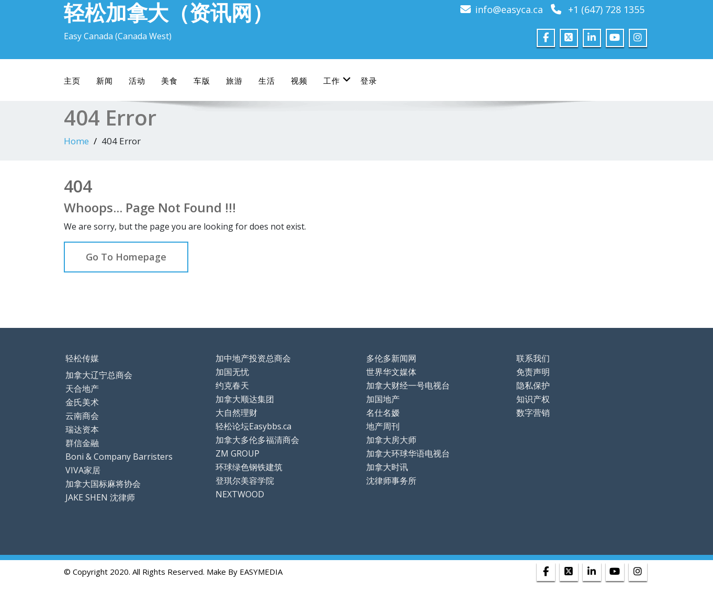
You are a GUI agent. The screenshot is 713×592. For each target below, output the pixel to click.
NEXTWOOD (240, 494)
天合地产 (82, 388)
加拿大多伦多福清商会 (257, 440)
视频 (299, 80)
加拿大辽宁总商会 (98, 375)
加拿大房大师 (391, 440)
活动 (137, 80)
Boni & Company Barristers (119, 456)
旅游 (234, 80)
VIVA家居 (82, 470)
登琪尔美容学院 (245, 480)
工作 (337, 80)
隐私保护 (533, 385)
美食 (169, 80)
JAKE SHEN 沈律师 (100, 497)
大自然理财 (236, 412)
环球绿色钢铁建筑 (249, 467)
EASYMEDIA (261, 571)
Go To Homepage (126, 257)
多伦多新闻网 (391, 358)
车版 (202, 80)
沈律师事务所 (391, 480)
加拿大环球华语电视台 (408, 453)
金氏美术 (82, 402)
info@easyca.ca (509, 9)
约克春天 (232, 385)
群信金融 (82, 443)
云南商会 (82, 416)
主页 (72, 80)
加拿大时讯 (387, 467)
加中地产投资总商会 (253, 358)
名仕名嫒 (383, 412)
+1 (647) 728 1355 (606, 9)
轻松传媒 (82, 358)
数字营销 (533, 412)
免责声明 (533, 372)
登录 (368, 80)
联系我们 (533, 358)
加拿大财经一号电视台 (408, 385)
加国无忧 (232, 372)
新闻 (104, 80)
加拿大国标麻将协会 (103, 483)
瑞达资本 (82, 429)
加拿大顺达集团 (245, 399)
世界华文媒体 (391, 372)
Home (76, 141)
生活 (266, 80)
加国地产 (383, 399)
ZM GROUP (237, 453)
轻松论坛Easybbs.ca (253, 426)
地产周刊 (383, 426)
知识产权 (533, 399)
